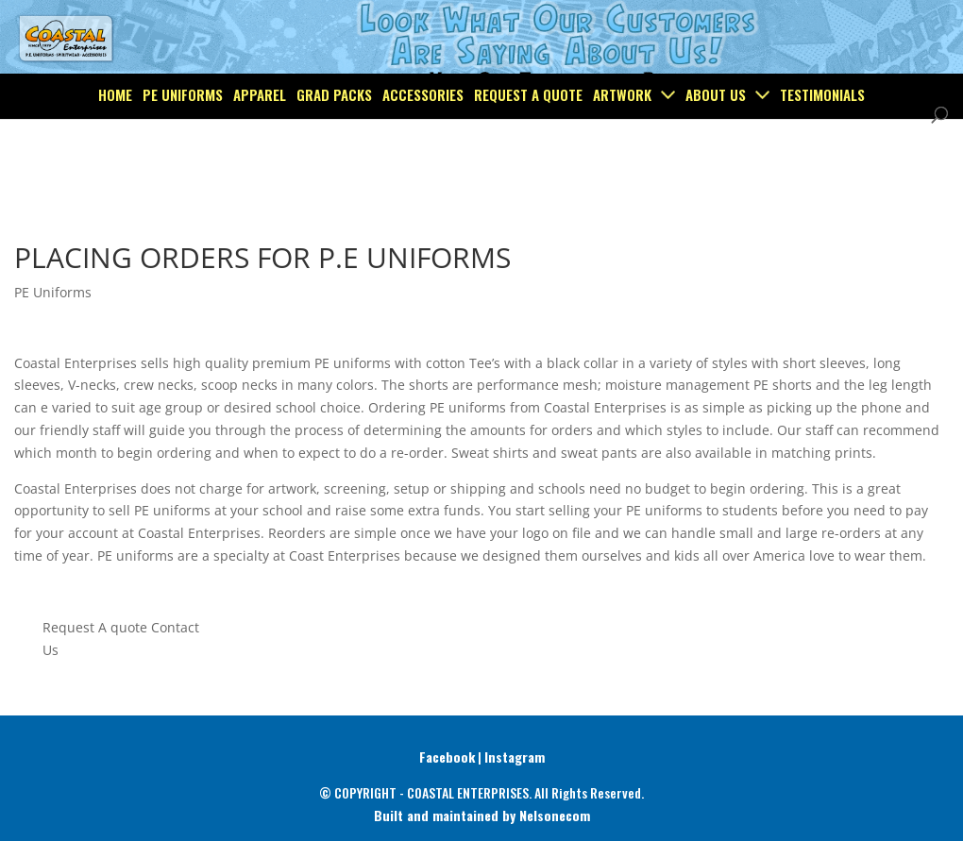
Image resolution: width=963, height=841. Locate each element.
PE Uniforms (183, 135)
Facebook (447, 756)
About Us (715, 135)
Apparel (259, 135)
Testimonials (822, 135)
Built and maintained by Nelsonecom (482, 815)
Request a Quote (528, 135)
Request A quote (94, 627)
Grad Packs (334, 135)
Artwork (622, 135)
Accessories (423, 135)
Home (115, 135)
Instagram (514, 756)
